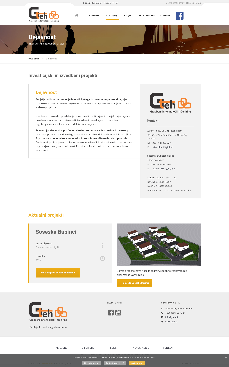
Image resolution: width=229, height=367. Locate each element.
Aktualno (94, 15)
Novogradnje (146, 15)
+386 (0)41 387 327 (175, 3)
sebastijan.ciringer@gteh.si (165, 168)
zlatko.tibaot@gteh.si (162, 147)
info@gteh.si (193, 3)
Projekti (128, 15)
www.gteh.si (171, 321)
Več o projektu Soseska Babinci (58, 272)
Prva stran (33, 58)
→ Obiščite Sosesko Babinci (134, 283)
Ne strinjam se (91, 363)
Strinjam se (137, 363)
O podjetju (112, 15)
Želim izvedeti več (115, 363)
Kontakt (165, 15)
